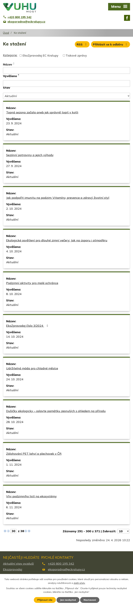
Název (7, 64)
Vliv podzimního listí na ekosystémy (31, 496)
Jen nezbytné (68, 599)
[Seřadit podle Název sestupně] (14, 64)
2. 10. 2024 (14, 208)
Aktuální (12, 134)
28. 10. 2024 (14, 422)
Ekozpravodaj (12, 569)
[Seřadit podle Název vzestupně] (14, 62)
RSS (82, 44)
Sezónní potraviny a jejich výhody (30, 155)
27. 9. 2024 (14, 166)
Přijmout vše (44, 599)
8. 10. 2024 (14, 294)
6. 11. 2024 (14, 507)
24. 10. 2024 (14, 379)
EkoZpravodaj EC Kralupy (40, 55)
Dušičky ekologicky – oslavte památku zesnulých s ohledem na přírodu (56, 411)
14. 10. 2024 (14, 336)
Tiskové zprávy (76, 55)
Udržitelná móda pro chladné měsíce (32, 368)
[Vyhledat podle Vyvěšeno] (66, 83)
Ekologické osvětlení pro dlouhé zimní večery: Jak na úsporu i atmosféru (56, 240)
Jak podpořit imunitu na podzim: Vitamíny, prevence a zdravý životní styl (57, 198)
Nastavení (90, 599)
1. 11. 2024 (14, 464)
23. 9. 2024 (14, 123)
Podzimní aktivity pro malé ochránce (32, 283)
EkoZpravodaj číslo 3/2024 (27, 326)
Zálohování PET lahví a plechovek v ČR (34, 454)
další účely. (79, 583)
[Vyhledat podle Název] (66, 70)
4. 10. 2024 (14, 251)
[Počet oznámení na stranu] (123, 531)
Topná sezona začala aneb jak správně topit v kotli (42, 112)
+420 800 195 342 (61, 563)
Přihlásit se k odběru (110, 44)
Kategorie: (10, 55)
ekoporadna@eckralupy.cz (66, 569)
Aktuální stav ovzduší (18, 563)
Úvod (6, 32)
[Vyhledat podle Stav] (66, 96)
